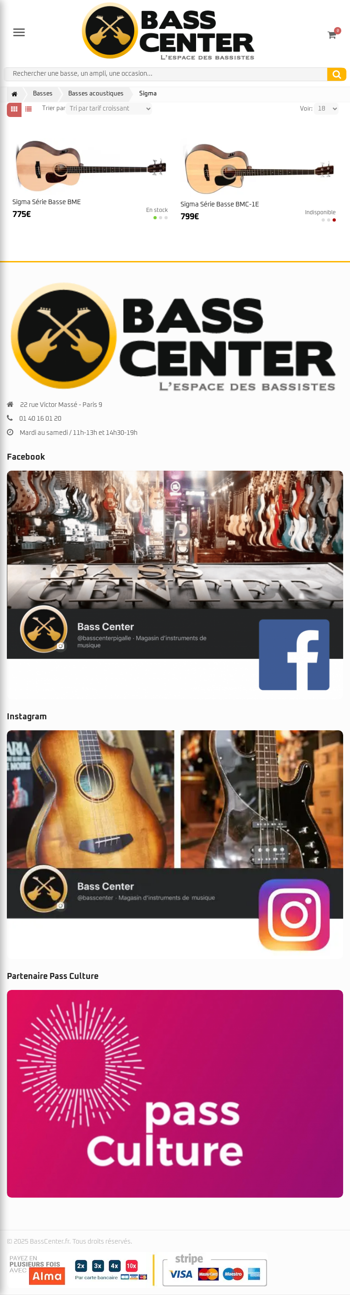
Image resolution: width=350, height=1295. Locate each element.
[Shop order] (109, 109)
